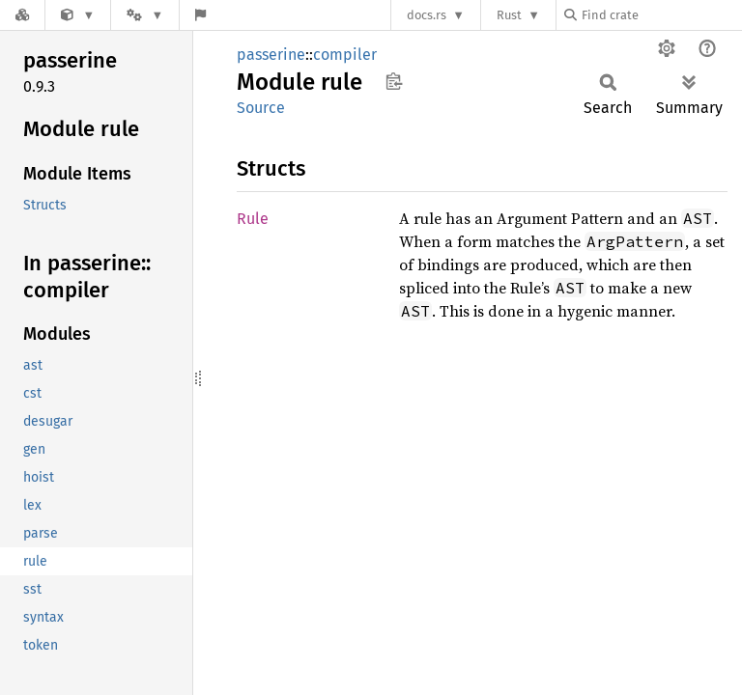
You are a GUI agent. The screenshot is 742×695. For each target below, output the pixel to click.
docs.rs (426, 15)
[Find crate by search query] (661, 15)
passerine (271, 54)
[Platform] (145, 15)
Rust (509, 15)
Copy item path (394, 81)
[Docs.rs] (22, 15)
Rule (253, 218)
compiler (345, 54)
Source (261, 107)
